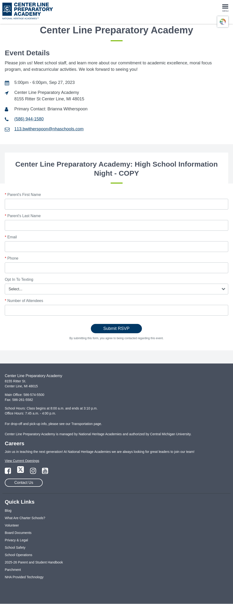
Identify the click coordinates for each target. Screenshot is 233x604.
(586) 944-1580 (29, 119)
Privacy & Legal (16, 540)
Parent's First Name (23, 195)
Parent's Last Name (23, 216)
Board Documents (18, 533)
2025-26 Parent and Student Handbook (34, 562)
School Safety (15, 547)
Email (11, 237)
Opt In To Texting (19, 279)
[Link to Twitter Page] (21, 472)
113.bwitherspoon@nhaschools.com (48, 129)
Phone (11, 258)
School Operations (18, 555)
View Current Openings (22, 461)
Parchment (13, 570)
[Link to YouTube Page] (45, 472)
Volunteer (12, 525)
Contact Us (23, 483)
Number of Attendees (24, 301)
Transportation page (86, 424)
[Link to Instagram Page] (33, 472)
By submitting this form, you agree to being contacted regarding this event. (116, 338)
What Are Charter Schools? (25, 518)
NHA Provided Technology (24, 577)
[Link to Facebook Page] (8, 472)
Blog (8, 510)
